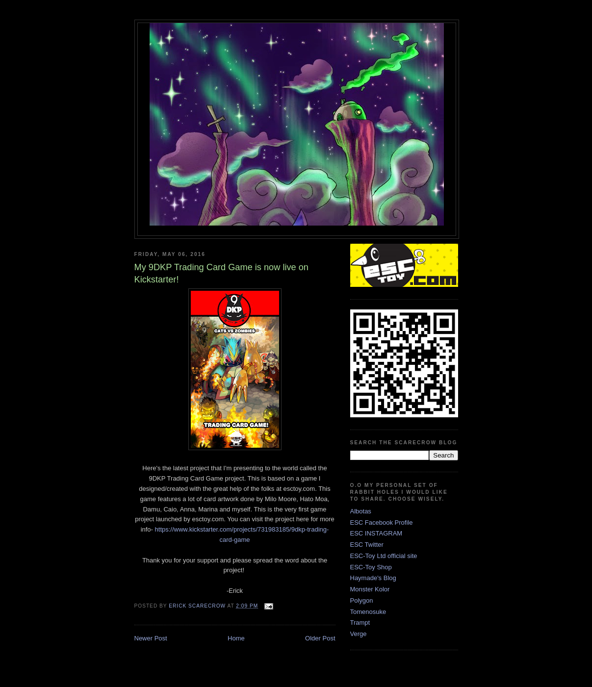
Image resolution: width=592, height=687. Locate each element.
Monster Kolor (370, 589)
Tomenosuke (368, 611)
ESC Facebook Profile (381, 522)
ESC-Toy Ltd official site (383, 556)
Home (236, 638)
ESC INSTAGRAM (376, 533)
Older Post (320, 638)
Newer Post (150, 638)
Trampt (360, 622)
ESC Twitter (367, 544)
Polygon (361, 600)
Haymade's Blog (373, 578)
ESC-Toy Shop (371, 567)
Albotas (360, 511)
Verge (358, 633)
